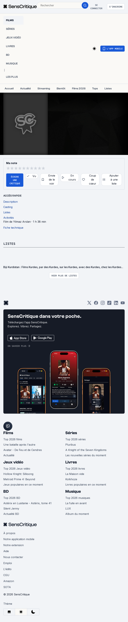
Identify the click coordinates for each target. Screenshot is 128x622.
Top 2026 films (12, 439)
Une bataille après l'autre (19, 444)
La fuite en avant (75, 503)
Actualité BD (11, 514)
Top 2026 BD (11, 498)
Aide (6, 551)
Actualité (8, 455)
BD (6, 491)
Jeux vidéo (13, 462)
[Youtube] (123, 304)
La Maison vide (74, 474)
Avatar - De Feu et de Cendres (22, 450)
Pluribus (70, 444)
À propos (9, 533)
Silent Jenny (11, 508)
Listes (9, 243)
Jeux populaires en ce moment (23, 484)
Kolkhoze (71, 479)
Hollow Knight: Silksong (18, 474)
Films (8, 433)
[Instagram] (103, 304)
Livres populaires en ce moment (85, 484)
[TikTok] (109, 304)
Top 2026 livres (75, 468)
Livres (71, 462)
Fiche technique (13, 227)
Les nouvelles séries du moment (85, 455)
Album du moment (77, 514)
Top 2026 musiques (77, 498)
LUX (68, 508)
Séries (71, 433)
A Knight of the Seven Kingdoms (85, 450)
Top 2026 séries (75, 439)
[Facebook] (96, 304)
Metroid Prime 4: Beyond (19, 479)
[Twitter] (89, 304)
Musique (73, 491)
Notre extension (13, 545)
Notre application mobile (18, 539)
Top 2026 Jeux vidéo (16, 468)
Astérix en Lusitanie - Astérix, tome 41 (27, 503)
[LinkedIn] (116, 304)
